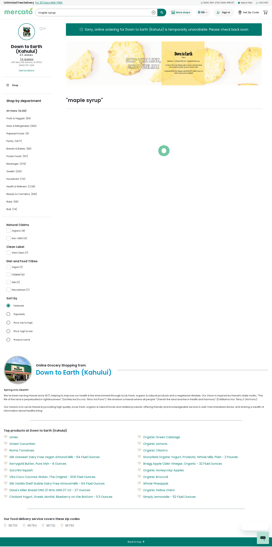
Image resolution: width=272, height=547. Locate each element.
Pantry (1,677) (14, 141)
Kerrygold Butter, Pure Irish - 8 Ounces (35, 463)
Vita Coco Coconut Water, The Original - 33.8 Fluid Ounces (49, 477)
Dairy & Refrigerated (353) (21, 126)
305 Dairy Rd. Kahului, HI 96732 (26, 62)
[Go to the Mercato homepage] (18, 12)
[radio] (28, 306)
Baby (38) (12, 201)
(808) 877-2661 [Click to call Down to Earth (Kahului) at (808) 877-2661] (26, 65)
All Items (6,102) (16, 110)
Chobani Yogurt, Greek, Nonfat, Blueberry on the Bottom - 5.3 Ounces (58, 496)
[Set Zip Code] (249, 13)
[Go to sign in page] (224, 12)
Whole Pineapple (153, 483)
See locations (26, 70)
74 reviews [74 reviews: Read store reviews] (26, 59)
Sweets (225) (14, 171)
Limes (11, 437)
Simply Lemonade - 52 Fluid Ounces (167, 496)
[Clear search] (153, 12)
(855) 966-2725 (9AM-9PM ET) (217, 2)
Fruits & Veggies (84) (18, 118)
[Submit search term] (161, 12)
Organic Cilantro (153, 450)
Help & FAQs (245, 2)
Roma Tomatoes (19, 450)
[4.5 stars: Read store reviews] (26, 55)
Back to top (136, 542)
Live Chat (262, 2)
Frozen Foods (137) (17, 156)
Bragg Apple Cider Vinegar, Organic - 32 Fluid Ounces (180, 463)
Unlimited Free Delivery (33, 3)
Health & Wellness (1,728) (20, 186)
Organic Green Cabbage (159, 437)
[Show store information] (26, 31)
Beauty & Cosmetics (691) (21, 194)
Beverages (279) (16, 163)
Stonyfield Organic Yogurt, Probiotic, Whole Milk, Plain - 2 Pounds (188, 457)
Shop (12, 85)
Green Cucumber (20, 443)
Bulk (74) (11, 209)
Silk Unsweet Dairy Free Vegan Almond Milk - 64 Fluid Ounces (52, 457)
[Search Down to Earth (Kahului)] (100, 12)
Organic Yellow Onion (156, 490)
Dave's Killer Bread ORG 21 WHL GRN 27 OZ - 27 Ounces (47, 490)
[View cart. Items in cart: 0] (265, 12)
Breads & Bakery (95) (18, 148)
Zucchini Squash (18, 470)
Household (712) (15, 179)
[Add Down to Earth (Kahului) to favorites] (43, 28)
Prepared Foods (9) (17, 133)
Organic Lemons (152, 443)
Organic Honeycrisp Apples (161, 470)
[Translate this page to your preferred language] (203, 12)
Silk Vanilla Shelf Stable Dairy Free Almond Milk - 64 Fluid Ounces (54, 483)
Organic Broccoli (153, 477)
